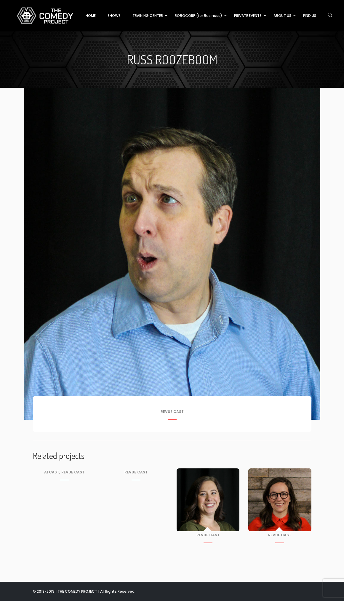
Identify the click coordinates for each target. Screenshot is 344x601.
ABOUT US (282, 15)
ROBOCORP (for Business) (198, 15)
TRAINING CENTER (147, 15)
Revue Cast (172, 411)
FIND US (309, 15)
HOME (91, 15)
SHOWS (114, 15)
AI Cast (51, 472)
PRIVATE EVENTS (248, 15)
